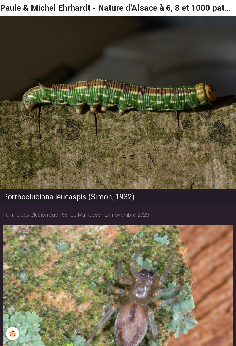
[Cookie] (12, 333)
